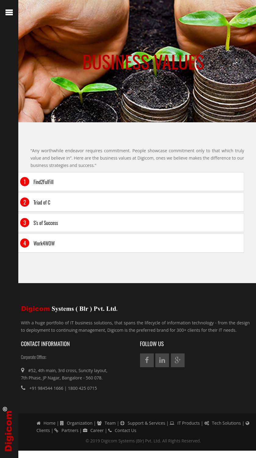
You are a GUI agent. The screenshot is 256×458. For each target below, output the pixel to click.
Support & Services (142, 423)
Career (93, 430)
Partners (66, 430)
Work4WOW (37, 243)
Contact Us (122, 430)
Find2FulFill (37, 181)
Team (106, 423)
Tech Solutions (222, 423)
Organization (76, 423)
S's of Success (39, 222)
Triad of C (35, 202)
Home (46, 423)
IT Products (185, 423)
